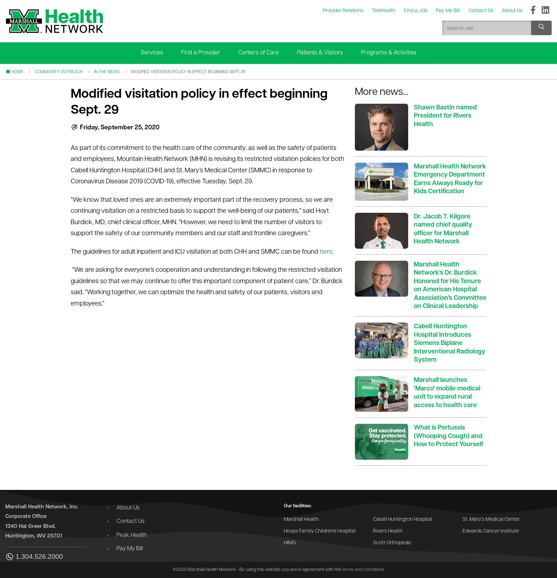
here (326, 252)
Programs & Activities (388, 53)
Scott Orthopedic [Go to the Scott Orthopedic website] (392, 543)
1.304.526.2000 (34, 557)
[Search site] (541, 28)
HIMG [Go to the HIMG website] (290, 543)
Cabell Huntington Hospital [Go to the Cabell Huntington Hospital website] (402, 519)
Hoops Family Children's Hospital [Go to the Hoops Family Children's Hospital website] (320, 531)
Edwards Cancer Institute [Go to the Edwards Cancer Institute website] (491, 531)
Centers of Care (258, 53)
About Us (128, 508)
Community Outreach (59, 72)
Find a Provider (200, 53)
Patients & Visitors (320, 53)
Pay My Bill (130, 549)
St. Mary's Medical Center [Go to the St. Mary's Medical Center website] (491, 519)
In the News (107, 72)
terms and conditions (363, 569)
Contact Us (131, 521)
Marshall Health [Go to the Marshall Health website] (301, 519)
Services (152, 53)
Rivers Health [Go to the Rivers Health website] (387, 531)
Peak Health (132, 535)
